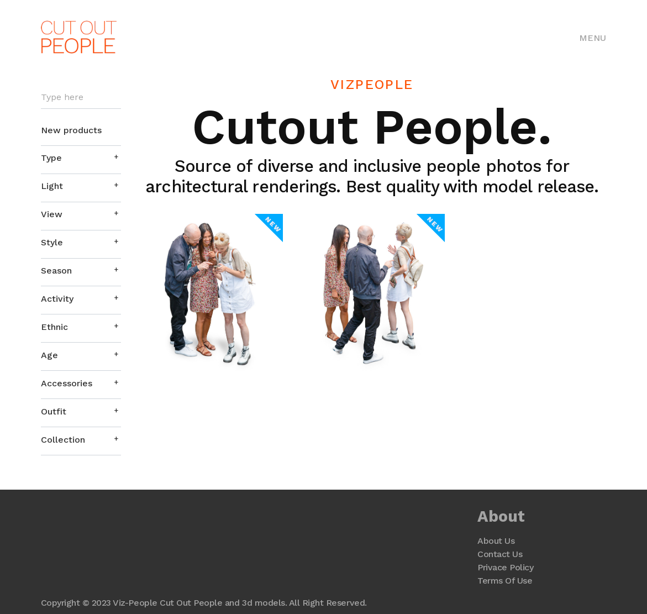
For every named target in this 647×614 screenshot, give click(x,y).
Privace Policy (505, 567)
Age (49, 355)
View (51, 214)
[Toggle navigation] (592, 37)
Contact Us (499, 554)
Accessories (66, 383)
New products (71, 130)
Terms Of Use (504, 580)
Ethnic (54, 327)
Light (52, 186)
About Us (495, 541)
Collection (63, 439)
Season (56, 270)
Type (51, 158)
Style (52, 242)
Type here (62, 97)
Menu (592, 38)
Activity (57, 298)
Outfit (53, 411)
